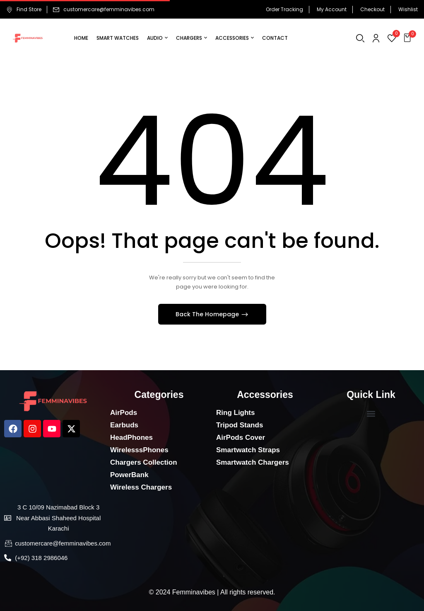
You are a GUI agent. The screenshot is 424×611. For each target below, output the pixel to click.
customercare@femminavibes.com (108, 9)
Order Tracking (284, 9)
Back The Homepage (208, 314)
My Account (332, 9)
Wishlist (408, 9)
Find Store (23, 9)
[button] (408, 38)
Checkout (372, 9)
